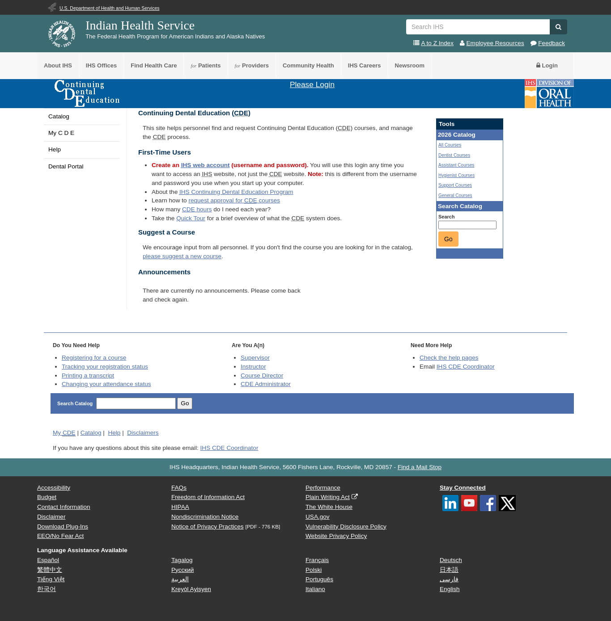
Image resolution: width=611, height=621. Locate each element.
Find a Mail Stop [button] (419, 467)
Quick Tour (190, 218)
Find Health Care (154, 65)
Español (48, 560)
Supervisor (255, 357)
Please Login (312, 84)
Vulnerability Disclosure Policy (346, 526)
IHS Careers (364, 65)
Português (319, 579)
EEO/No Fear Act (60, 536)
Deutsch (451, 560)
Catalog (58, 116)
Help (54, 149)
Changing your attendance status (106, 384)
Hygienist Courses (456, 175)
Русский (182, 569)
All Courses (449, 145)
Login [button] (547, 65)
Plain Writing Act (328, 497)
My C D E (61, 133)
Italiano (315, 589)
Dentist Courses (454, 155)
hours (197, 209)
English (450, 589)
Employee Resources (495, 43)
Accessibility (53, 487)
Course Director (262, 375)
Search (446, 216)
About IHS (58, 65)
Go (448, 239)
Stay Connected (463, 487)
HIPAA (180, 507)
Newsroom (409, 65)
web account (205, 165)
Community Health (308, 65)
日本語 (449, 569)
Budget (46, 497)
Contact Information (63, 507)
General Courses (455, 195)
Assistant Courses (456, 165)
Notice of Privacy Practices (207, 526)
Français (317, 560)
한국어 (46, 589)
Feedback (551, 43)
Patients (206, 65)
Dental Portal (66, 166)
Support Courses (455, 185)
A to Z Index (437, 43)
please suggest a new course (182, 256)
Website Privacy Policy (336, 536)
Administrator (266, 384)
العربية (180, 579)
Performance (323, 487)
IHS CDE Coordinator (466, 366)
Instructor (253, 366)
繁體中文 (49, 569)
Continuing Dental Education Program (236, 192)
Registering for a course (94, 357)
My (64, 432)
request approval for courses (234, 200)
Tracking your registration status (105, 366)
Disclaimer (51, 516)
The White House (329, 507)
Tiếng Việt (50, 579)
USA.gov (318, 516)
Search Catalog (75, 403)
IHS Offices (101, 65)
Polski (314, 569)
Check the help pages (449, 357)
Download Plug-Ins (62, 526)
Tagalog (182, 560)
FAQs (179, 487)
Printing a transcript (88, 375)
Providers (252, 65)
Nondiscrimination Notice (204, 516)
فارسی (449, 579)
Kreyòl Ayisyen (191, 589)
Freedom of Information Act (208, 497)
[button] (558, 27)
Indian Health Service (140, 25)
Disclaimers (142, 432)
